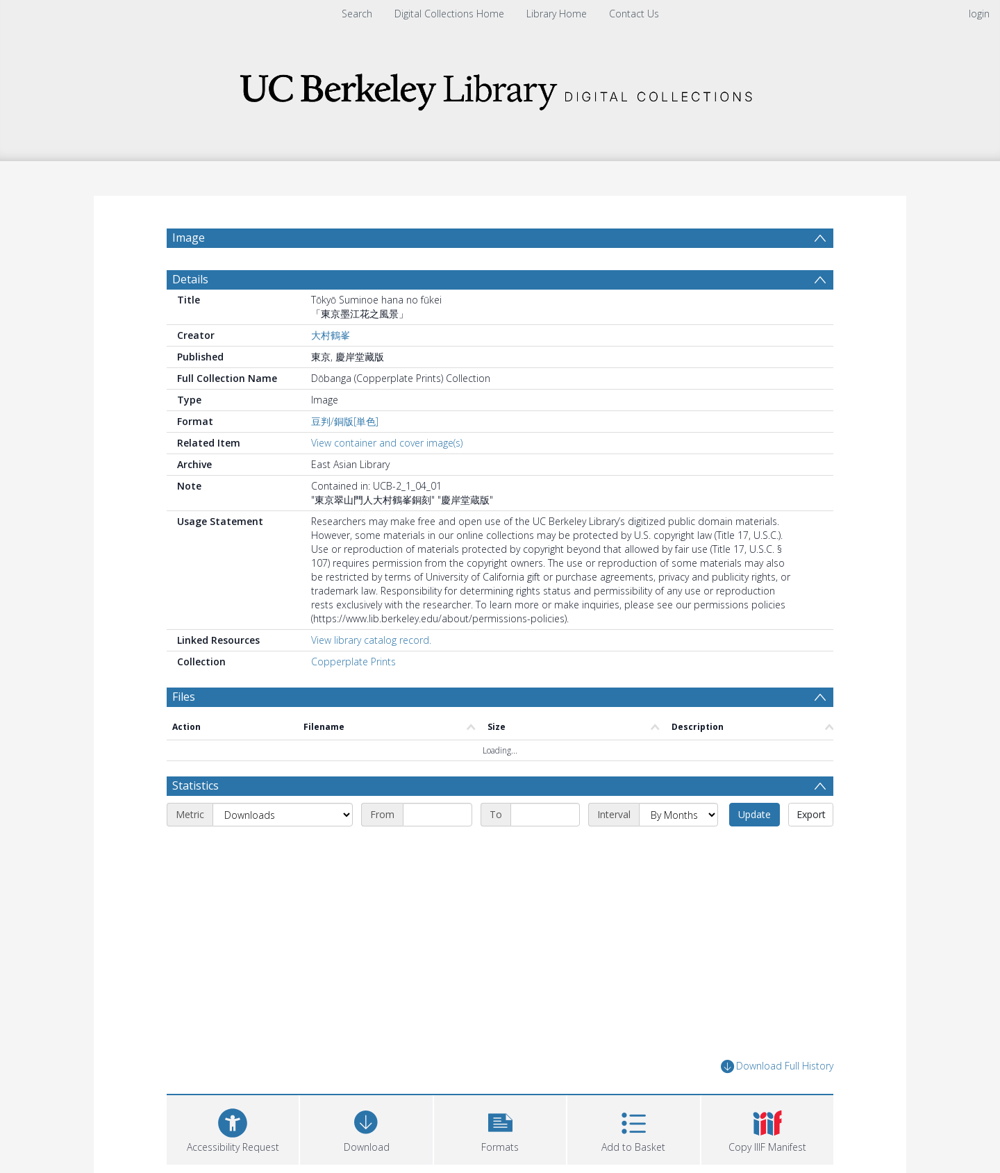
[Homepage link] (500, 88)
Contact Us (634, 13)
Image (188, 237)
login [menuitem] (979, 13)
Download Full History (777, 1066)
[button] (500, 1128)
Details (190, 279)
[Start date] (437, 814)
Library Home (556, 13)
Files (183, 696)
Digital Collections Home (449, 13)
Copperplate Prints (353, 661)
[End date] (545, 814)
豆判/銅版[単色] (344, 421)
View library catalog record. (371, 640)
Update (754, 814)
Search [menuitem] (357, 13)
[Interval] (678, 814)
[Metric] (282, 814)
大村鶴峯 (330, 335)
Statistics (195, 785)
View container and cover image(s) (386, 442)
